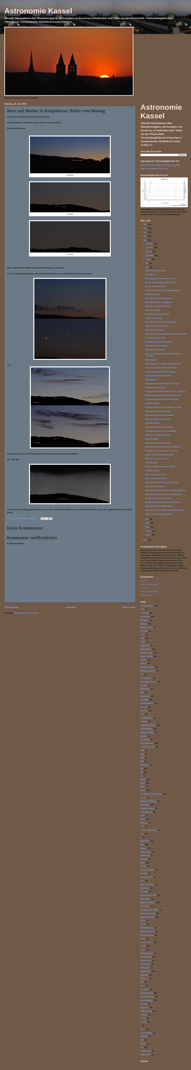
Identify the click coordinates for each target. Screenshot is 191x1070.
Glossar (143, 588)
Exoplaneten (145, 696)
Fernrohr (144, 707)
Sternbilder (144, 989)
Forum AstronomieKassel (149, 584)
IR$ (141, 769)
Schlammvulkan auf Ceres (155, 387)
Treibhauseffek (146, 1011)
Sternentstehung (146, 993)
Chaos (142, 635)
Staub (142, 986)
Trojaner (143, 1015)
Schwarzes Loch (146, 942)
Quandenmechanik (147, 913)
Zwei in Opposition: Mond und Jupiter (160, 372)
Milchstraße (145, 855)
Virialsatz (144, 1036)
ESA (142, 692)
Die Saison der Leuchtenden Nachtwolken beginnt (164, 510)
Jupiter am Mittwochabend (155, 478)
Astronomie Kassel (38, 11)
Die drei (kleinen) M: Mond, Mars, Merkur (162, 482)
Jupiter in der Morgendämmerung (158, 514)
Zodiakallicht (145, 1054)
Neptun (143, 866)
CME (142, 638)
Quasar (143, 924)
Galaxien (143, 721)
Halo (142, 754)
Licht (142, 826)
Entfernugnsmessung (148, 682)
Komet (143, 790)
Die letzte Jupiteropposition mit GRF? (160, 467)
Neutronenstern (146, 877)
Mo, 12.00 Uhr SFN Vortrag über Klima (160, 322)
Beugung (143, 624)
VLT (142, 1040)
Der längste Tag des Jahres (155, 338)
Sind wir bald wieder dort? (155, 475)
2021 (145, 232)
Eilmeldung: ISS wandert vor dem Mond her (162, 447)
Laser (142, 816)
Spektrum (144, 975)
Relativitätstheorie (147, 931)
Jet (141, 776)
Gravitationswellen (147, 747)
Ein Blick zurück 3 (152, 294)
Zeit (142, 1047)
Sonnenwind (145, 968)
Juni (147, 267)
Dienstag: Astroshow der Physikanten (159, 415)
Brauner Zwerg (146, 627)
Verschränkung (146, 1033)
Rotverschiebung (147, 935)
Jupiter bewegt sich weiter (155, 271)
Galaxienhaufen (146, 729)
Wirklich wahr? (151, 463)
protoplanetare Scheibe (149, 910)
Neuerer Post (11, 607)
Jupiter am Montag (152, 310)
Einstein (143, 660)
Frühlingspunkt (146, 718)
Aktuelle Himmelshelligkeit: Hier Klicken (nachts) (160, 165)
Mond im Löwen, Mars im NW (157, 459)
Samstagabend (151, 380)
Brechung (144, 631)
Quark (143, 921)
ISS (141, 772)
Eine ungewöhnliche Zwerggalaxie (158, 302)
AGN (142, 609)
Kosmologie (145, 805)
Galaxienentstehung (148, 725)
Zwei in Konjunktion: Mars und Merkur (161, 368)
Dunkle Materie (146, 656)
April (147, 523)
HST (142, 761)
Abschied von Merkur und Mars (157, 306)
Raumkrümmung (147, 928)
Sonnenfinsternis (147, 953)
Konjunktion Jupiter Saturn (151, 794)
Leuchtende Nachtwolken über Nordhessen (162, 399)
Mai (147, 519)
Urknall (143, 1022)
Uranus (143, 1018)
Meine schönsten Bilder (149, 591)
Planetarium (145, 899)
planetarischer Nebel (148, 895)
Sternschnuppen (146, 1000)
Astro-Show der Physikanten (156, 346)
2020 (145, 236)
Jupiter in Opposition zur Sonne (157, 443)
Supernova (144, 1007)
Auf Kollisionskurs (152, 423)
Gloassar (143, 736)
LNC (142, 834)
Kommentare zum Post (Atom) (26, 613)
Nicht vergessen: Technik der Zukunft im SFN (163, 364)
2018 (145, 540)
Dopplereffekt (145, 649)
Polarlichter (145, 906)
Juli (147, 263)
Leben (142, 819)
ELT (142, 674)
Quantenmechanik (147, 917)
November (149, 247)
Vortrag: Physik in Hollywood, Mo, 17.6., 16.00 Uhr (165, 391)
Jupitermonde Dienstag (154, 486)
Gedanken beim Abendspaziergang (158, 427)
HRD (142, 758)
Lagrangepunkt (146, 812)
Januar (148, 535)
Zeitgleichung (145, 1051)
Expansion (144, 700)
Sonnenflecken (146, 957)
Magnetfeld (144, 841)
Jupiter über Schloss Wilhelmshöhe (159, 506)
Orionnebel (144, 888)
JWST (142, 783)
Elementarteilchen (147, 667)
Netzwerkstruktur (147, 870)
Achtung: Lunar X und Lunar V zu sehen (161, 451)
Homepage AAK (146, 595)
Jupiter (143, 779)
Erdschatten (145, 689)
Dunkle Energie (146, 653)
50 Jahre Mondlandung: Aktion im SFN (160, 282)
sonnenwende (145, 964)
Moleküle (144, 859)
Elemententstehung (148, 671)
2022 (145, 228)
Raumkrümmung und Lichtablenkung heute (162, 502)
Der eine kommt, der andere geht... (158, 498)
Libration (144, 823)
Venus (142, 1029)
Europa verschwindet (153, 318)
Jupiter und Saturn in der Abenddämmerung (162, 290)
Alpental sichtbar (152, 439)
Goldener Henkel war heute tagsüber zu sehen (163, 407)
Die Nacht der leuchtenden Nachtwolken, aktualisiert (166, 334)
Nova (142, 881)
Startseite (70, 607)
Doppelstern (145, 645)
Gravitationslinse (147, 743)
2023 (145, 224)
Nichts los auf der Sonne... (155, 330)
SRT (142, 982)
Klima (142, 787)
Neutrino (143, 873)
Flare (142, 714)
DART (143, 642)
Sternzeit (143, 1004)
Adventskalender (147, 606)
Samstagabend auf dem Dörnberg (158, 376)
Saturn (143, 939)
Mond (142, 863)
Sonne (142, 950)
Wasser (143, 1044)
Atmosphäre (145, 617)
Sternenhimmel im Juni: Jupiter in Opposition (163, 494)
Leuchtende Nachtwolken (155, 350)
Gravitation (145, 740)
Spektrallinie (145, 971)
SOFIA (143, 946)
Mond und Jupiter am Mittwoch (157, 419)
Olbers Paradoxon (147, 884)
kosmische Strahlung (148, 801)
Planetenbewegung (147, 902)
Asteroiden (144, 613)
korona (143, 798)
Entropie (143, 685)
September (149, 255)
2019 (145, 240)
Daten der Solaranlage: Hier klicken (154, 169)
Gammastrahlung (147, 732)
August (148, 259)
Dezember (149, 244)
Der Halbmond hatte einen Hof (157, 314)
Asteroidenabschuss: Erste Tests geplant (160, 431)
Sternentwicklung (147, 997)
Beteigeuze (144, 620)
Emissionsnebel (146, 678)
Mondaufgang (150, 360)
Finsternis (144, 711)
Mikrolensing (145, 852)
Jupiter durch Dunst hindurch (157, 326)
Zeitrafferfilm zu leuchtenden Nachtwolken (162, 384)
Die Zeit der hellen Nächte (155, 286)
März (147, 527)
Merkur (143, 848)
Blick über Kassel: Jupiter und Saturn (160, 278)
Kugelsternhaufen (147, 808)
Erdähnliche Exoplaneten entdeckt (158, 342)
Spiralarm (144, 978)
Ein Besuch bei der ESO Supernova (159, 298)
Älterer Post (128, 607)
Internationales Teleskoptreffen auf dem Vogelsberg (165, 490)
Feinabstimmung (147, 703)
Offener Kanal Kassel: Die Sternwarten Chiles (163, 395)
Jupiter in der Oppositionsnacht (157, 435)
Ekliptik (143, 664)
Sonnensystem (146, 960)
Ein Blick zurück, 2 (152, 471)
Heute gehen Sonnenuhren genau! (158, 411)
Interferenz (144, 765)
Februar (148, 531)
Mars (142, 845)
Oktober (149, 251)
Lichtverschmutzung (148, 830)
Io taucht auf (150, 274)
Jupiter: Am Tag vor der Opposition (159, 455)
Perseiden (144, 892)
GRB (142, 750)
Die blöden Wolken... (153, 403)
